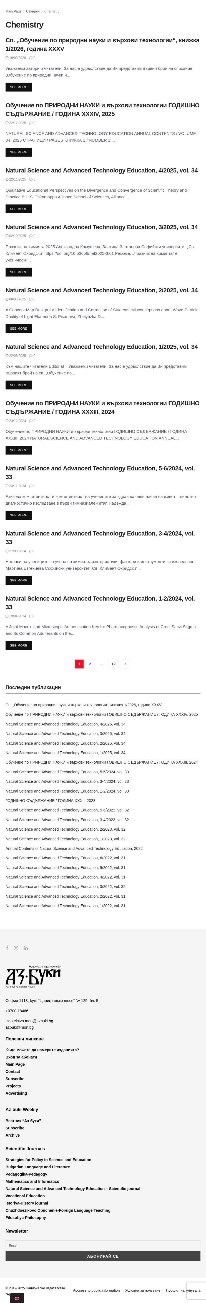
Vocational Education (25, 1196)
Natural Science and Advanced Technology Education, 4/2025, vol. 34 (102, 170)
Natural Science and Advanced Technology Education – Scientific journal (73, 1188)
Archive (13, 1135)
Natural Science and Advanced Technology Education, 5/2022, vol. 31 (65, 867)
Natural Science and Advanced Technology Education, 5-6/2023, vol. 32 (67, 810)
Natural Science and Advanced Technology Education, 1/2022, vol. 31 (65, 906)
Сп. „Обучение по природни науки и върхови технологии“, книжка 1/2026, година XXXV (84, 705)
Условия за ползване (142, 1290)
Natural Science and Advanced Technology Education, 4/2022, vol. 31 (65, 877)
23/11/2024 (16, 486)
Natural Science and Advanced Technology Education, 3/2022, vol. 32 (65, 886)
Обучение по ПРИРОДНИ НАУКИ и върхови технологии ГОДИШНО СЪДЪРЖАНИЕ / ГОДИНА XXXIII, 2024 (102, 762)
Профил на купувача (183, 1290)
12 (113, 664)
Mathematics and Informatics (32, 1181)
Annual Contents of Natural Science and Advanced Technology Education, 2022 (74, 848)
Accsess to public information (96, 1290)
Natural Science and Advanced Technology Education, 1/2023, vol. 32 (65, 839)
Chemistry (51, 11)
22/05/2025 (16, 356)
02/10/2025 (16, 236)
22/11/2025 (16, 179)
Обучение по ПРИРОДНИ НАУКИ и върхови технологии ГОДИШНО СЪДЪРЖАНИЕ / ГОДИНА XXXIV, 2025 (102, 714)
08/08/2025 (16, 299)
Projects (13, 1086)
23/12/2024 (16, 421)
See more (18, 87)
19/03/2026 (16, 58)
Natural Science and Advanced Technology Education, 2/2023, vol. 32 (65, 829)
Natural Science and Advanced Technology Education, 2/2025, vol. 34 (102, 290)
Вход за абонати (21, 1057)
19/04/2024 (16, 616)
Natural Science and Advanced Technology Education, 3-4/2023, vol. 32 (67, 820)
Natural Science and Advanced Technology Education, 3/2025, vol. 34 (102, 227)
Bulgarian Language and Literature (38, 1167)
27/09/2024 (16, 551)
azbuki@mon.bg (20, 1027)
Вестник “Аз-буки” (23, 1120)
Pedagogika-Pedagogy (26, 1174)
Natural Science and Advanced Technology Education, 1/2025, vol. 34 (102, 346)
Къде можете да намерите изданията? (42, 1050)
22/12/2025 (16, 123)
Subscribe (15, 1079)
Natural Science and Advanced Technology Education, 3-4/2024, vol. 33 (67, 781)
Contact (13, 1071)
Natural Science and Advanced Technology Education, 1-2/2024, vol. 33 (67, 791)
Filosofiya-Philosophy (26, 1217)
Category (33, 11)
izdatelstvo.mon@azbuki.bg (29, 1021)
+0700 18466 (17, 1010)
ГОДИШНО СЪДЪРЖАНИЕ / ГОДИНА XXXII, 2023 (51, 800)
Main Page (13, 11)
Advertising (16, 1093)
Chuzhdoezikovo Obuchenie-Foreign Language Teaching (58, 1210)
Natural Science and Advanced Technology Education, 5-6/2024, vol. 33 (67, 772)
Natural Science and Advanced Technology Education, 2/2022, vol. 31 (65, 896)
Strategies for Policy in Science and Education (48, 1160)
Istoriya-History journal (27, 1203)
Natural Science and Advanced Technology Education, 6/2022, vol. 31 (65, 858)
